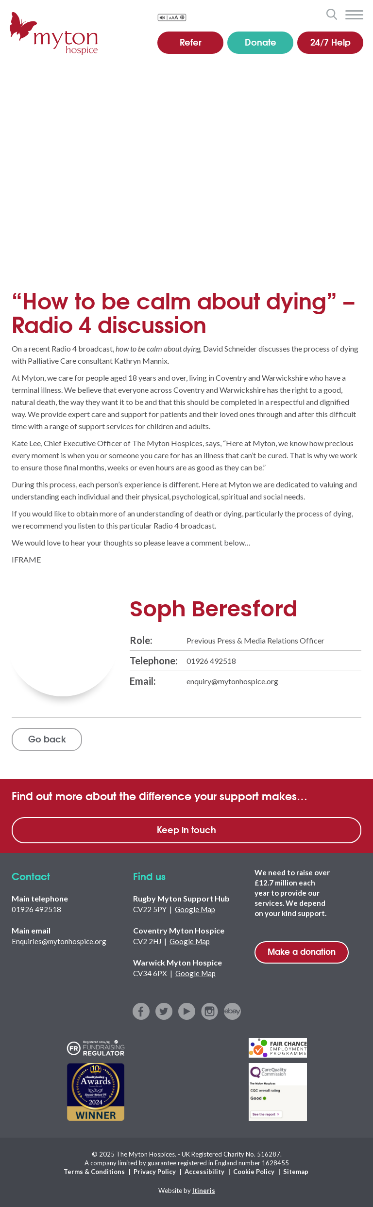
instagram (209, 1011)
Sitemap (295, 1171)
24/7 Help (330, 41)
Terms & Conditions (94, 1171)
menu (354, 15)
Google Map (195, 909)
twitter (163, 1011)
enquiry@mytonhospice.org (232, 681)
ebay (232, 1011)
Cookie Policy (253, 1171)
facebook (141, 1011)
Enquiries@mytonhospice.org (59, 941)
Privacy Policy (155, 1171)
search (331, 14)
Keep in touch (186, 829)
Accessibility (204, 1171)
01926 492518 (211, 660)
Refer (191, 41)
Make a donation (302, 951)
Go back (47, 738)
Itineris (203, 1190)
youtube (186, 1011)
